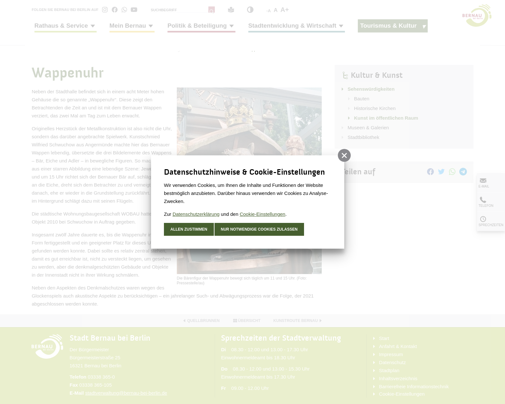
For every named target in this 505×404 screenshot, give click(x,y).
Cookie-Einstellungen (262, 214)
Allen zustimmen (188, 229)
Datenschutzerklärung (196, 214)
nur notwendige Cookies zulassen (259, 229)
